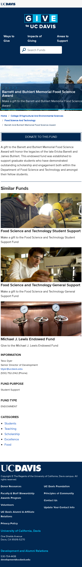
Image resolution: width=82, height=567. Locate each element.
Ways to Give (9, 38)
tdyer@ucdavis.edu (12, 369)
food (8, 444)
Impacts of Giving (35, 38)
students (10, 423)
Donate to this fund (41, 137)
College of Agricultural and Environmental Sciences (37, 115)
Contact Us (50, 500)
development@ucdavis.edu (15, 559)
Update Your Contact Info (59, 507)
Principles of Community (59, 493)
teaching (10, 429)
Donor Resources (11, 486)
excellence (12, 439)
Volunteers (7, 505)
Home (4, 115)
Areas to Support (62, 38)
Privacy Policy (9, 523)
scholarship (12, 434)
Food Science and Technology (20, 120)
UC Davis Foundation (57, 486)
